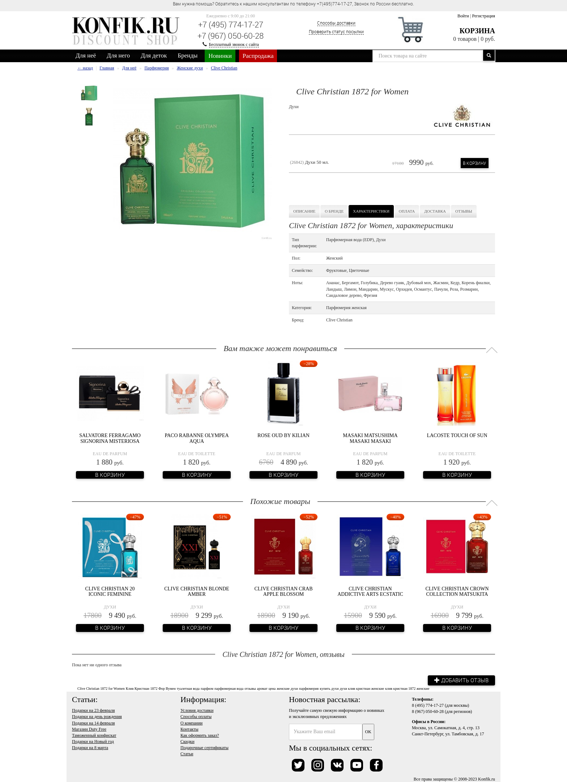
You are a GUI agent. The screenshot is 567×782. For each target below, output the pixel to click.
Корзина (477, 31)
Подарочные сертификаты (204, 747)
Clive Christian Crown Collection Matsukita (457, 591)
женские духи (287, 688)
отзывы (250, 688)
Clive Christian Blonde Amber (196, 591)
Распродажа (258, 55)
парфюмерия (309, 688)
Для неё (86, 55)
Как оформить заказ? (199, 735)
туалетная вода (188, 688)
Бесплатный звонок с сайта (234, 44)
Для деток (154, 55)
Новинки (219, 55)
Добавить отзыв (461, 680)
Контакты (189, 728)
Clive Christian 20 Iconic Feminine (110, 591)
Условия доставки (196, 710)
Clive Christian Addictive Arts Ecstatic (370, 591)
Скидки (187, 741)
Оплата (407, 211)
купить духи (329, 688)
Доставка (435, 211)
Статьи (186, 753)
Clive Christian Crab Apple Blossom (283, 591)
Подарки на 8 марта (90, 747)
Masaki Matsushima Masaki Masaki (370, 438)
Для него (118, 55)
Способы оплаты (196, 716)
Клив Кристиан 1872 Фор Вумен (151, 688)
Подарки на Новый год (93, 741)
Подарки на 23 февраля (93, 710)
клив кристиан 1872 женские (407, 688)
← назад (85, 67)
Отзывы (463, 211)
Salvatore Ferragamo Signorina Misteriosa (110, 438)
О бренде (334, 211)
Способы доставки (336, 23)
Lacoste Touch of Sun (457, 435)
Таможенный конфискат (94, 735)
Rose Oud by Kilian (283, 435)
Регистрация (483, 15)
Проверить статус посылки (336, 31)
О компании (191, 722)
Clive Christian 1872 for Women (101, 688)
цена (272, 688)
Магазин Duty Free (89, 728)
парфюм (207, 688)
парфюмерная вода (228, 688)
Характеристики (371, 211)
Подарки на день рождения (97, 716)
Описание (304, 211)
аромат (262, 688)
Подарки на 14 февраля (93, 722)
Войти (463, 15)
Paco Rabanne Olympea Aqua (197, 438)
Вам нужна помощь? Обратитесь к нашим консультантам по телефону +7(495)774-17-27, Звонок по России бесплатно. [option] (293, 4)
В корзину (474, 163)
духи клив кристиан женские (362, 688)
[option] (89, 93)
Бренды (188, 55)
